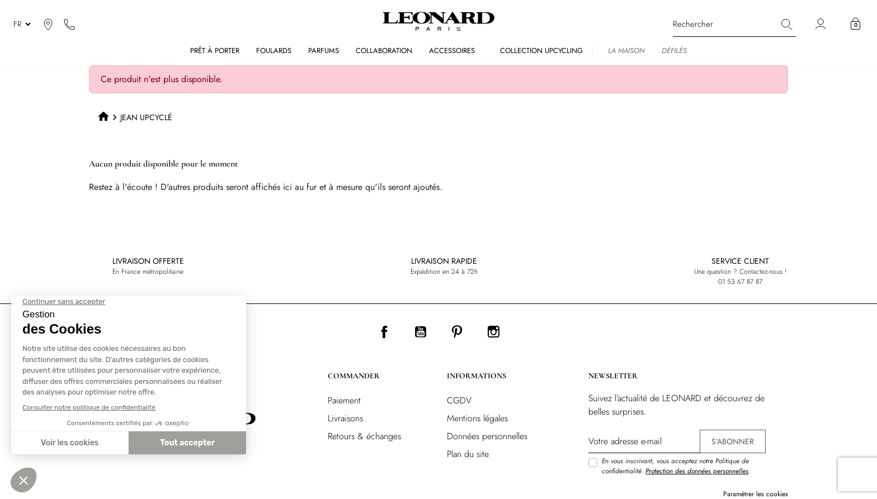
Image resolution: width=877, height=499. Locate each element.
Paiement (344, 400)
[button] (855, 24)
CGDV (459, 400)
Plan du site (468, 454)
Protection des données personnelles (696, 471)
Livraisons (345, 418)
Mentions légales (477, 418)
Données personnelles (487, 436)
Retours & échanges (364, 436)
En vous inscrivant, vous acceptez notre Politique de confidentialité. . (676, 466)
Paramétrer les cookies (755, 494)
